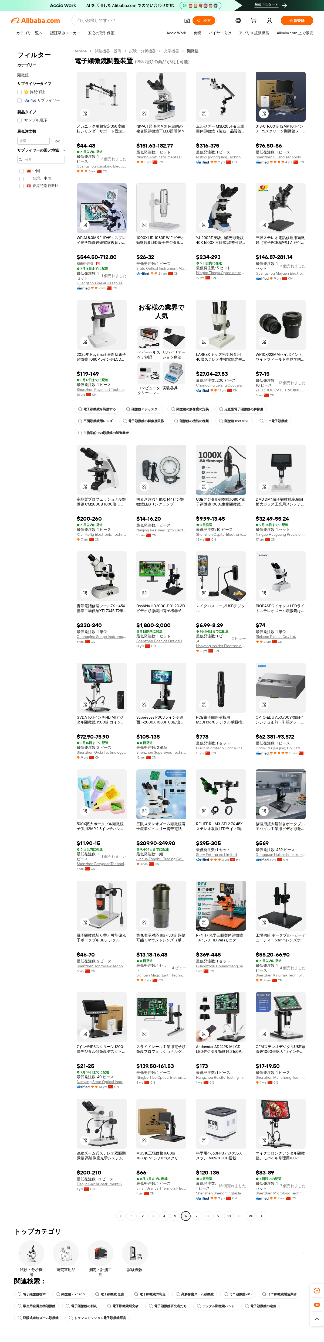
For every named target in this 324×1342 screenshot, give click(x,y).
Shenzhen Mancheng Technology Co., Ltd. (281, 1077)
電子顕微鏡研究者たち (168, 1306)
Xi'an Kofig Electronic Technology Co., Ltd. (102, 534)
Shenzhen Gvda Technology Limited (102, 752)
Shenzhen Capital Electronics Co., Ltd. (221, 534)
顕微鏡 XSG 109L (234, 421)
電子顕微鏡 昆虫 (109, 1294)
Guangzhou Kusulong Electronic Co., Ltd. (102, 166)
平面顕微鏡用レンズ (95, 421)
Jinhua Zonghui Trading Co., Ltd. (161, 859)
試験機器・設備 (108, 51)
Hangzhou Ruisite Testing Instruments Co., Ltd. (221, 1077)
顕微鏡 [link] (192, 51)
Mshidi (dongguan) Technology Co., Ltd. (221, 157)
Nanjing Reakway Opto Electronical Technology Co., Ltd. (161, 530)
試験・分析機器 (142, 51)
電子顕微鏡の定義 (260, 1306)
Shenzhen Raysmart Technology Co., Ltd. (102, 389)
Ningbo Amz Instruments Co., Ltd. (161, 157)
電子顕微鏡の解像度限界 (143, 421)
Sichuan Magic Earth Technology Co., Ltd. (161, 975)
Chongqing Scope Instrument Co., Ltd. (102, 636)
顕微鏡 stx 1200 (70, 1294)
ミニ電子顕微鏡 (273, 421)
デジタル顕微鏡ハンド (216, 1306)
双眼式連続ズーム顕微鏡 (38, 1318)
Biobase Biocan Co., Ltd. (276, 636)
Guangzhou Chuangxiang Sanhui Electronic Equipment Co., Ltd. (221, 966)
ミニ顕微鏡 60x (238, 1294)
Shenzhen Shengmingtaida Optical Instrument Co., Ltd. (221, 1193)
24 (250, 1216)
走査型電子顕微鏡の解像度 (241, 409)
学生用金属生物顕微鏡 (36, 1306)
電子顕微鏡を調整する (97, 409)
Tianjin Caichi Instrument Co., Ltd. (102, 1184)
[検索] (204, 20)
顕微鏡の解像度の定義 (190, 409)
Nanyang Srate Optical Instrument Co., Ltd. (102, 1082)
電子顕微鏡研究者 (123, 1306)
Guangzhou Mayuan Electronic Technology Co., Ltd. (281, 273)
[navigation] (41, 634)
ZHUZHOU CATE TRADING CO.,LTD (281, 390)
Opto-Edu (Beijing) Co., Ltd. (278, 748)
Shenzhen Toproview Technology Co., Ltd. (102, 966)
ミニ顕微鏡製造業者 (279, 1294)
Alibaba (81, 51)
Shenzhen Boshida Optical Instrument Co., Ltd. (161, 641)
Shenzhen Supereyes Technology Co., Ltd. (161, 752)
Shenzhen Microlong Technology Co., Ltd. (281, 1193)
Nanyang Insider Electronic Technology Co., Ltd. (221, 646)
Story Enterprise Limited (216, 854)
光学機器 (171, 51)
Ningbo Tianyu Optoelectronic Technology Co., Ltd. (221, 273)
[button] (187, 20)
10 (229, 1216)
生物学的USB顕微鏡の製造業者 (103, 433)
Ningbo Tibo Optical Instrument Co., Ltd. (161, 1077)
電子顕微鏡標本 (32, 1294)
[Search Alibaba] (128, 20)
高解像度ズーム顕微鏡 (195, 1294)
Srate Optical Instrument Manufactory (161, 268)
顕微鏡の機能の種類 (191, 421)
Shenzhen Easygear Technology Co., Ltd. (102, 864)
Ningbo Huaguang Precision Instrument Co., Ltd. (281, 534)
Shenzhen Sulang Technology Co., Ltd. (281, 157)
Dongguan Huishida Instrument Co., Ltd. (281, 854)
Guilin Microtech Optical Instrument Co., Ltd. (221, 748)
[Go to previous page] (121, 1216)
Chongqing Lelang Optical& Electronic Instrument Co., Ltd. (221, 385)
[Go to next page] (261, 1216)
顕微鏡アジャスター (143, 409)
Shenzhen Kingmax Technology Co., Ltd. (281, 975)
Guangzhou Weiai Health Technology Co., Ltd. (102, 283)
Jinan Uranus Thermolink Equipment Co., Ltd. (161, 1188)
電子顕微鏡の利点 (150, 1294)
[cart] (255, 21)
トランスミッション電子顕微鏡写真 (97, 1318)
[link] (317, 1291)
